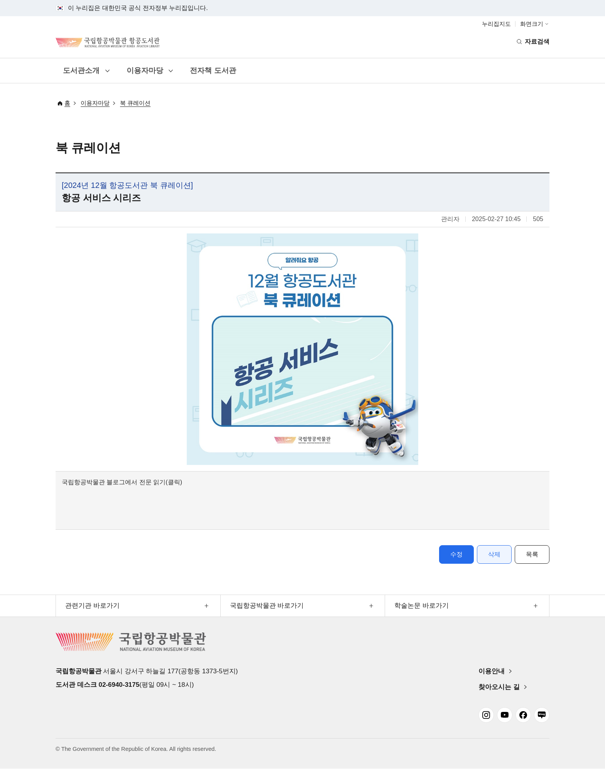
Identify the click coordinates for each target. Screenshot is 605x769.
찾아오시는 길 (499, 687)
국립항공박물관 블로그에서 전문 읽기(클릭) (122, 482)
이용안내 (491, 671)
